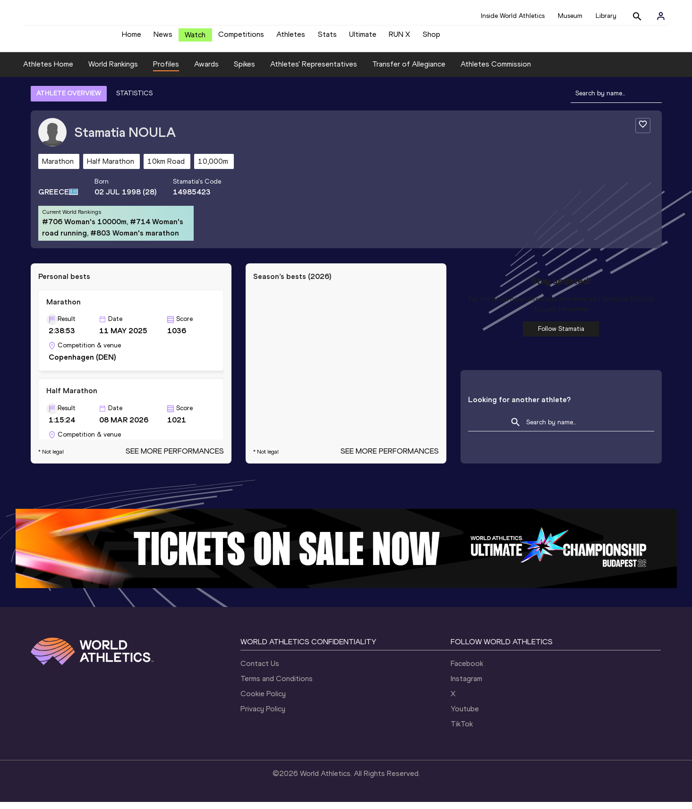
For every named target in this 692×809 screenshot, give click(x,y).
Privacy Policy (262, 715)
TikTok (462, 730)
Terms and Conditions (276, 685)
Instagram (466, 685)
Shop (431, 38)
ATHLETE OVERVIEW (68, 100)
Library (606, 16)
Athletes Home (48, 71)
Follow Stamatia (561, 336)
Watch (195, 38)
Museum (570, 16)
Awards (206, 71)
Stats (327, 38)
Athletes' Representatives (313, 71)
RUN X (399, 38)
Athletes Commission (496, 71)
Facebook (467, 670)
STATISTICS (134, 100)
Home (131, 38)
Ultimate (362, 38)
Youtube (465, 715)
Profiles (166, 71)
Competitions (241, 38)
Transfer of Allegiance (408, 71)
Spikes (244, 71)
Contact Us (259, 670)
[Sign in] (660, 16)
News (163, 38)
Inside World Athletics (513, 16)
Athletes (290, 38)
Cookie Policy (263, 700)
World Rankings (113, 71)
